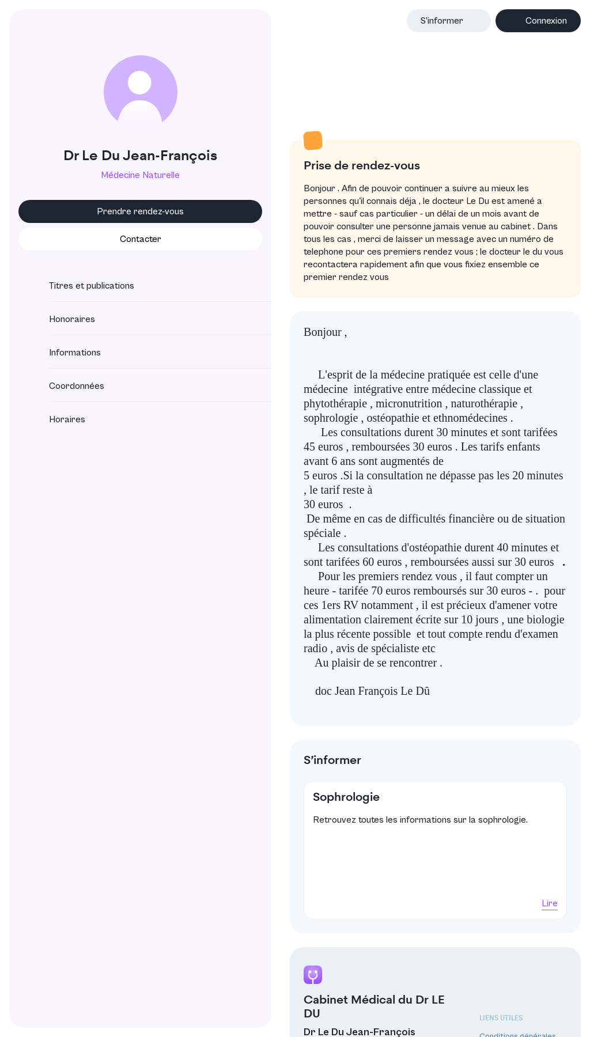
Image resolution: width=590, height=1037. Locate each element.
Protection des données (523, 972)
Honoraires (61, 319)
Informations (64, 352)
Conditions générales (517, 956)
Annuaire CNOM (507, 1003)
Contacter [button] (101, 239)
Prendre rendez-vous (101, 211)
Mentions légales (509, 988)
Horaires (56, 419)
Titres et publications (81, 286)
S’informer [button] (442, 21)
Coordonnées (66, 386)
